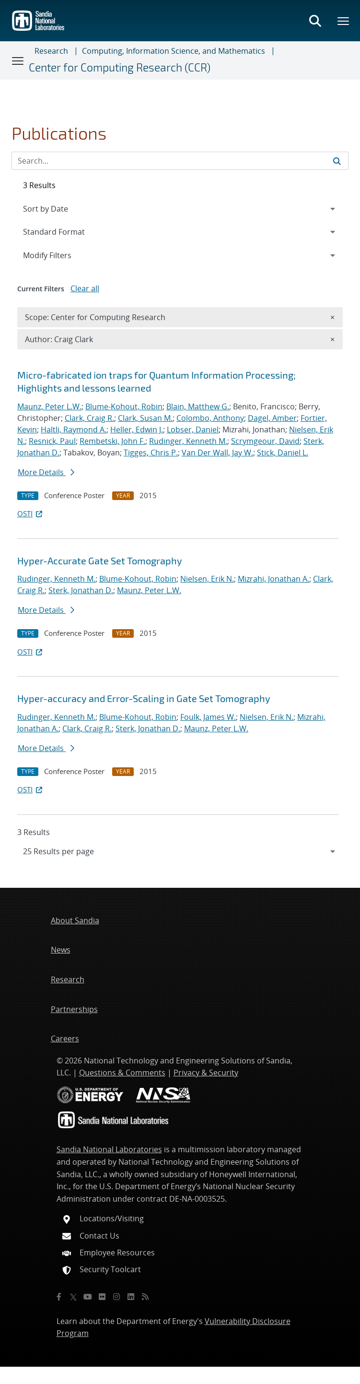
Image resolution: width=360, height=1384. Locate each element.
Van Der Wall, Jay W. (217, 452)
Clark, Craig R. (89, 418)
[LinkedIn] (131, 1296)
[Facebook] (59, 1296)
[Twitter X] (73, 1296)
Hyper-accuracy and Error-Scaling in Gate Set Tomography (143, 698)
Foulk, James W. (208, 717)
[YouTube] (88, 1296)
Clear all (84, 288)
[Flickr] (102, 1296)
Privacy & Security (206, 1072)
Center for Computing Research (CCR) (119, 67)
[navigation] (180, 851)
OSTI (30, 513)
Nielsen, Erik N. (207, 578)
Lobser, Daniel (193, 429)
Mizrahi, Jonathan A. (273, 578)
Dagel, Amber (272, 418)
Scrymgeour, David (265, 441)
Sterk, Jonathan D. (80, 590)
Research (51, 51)
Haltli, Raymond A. (73, 429)
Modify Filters (60, 255)
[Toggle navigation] (18, 60)
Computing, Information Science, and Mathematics (173, 51)
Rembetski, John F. (112, 441)
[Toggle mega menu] (343, 20)
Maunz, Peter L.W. (49, 406)
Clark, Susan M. (145, 418)
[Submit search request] (336, 161)
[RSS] (145, 1296)
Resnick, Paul (52, 441)
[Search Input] (180, 161)
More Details (46, 472)
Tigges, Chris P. (151, 452)
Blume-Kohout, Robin (124, 406)
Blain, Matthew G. (197, 406)
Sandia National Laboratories (109, 1149)
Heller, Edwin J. (136, 429)
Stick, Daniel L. (282, 452)
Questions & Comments (122, 1072)
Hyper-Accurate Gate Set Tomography (99, 560)
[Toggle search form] (314, 20)
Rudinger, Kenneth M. (188, 441)
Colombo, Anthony (210, 418)
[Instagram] (116, 1296)
